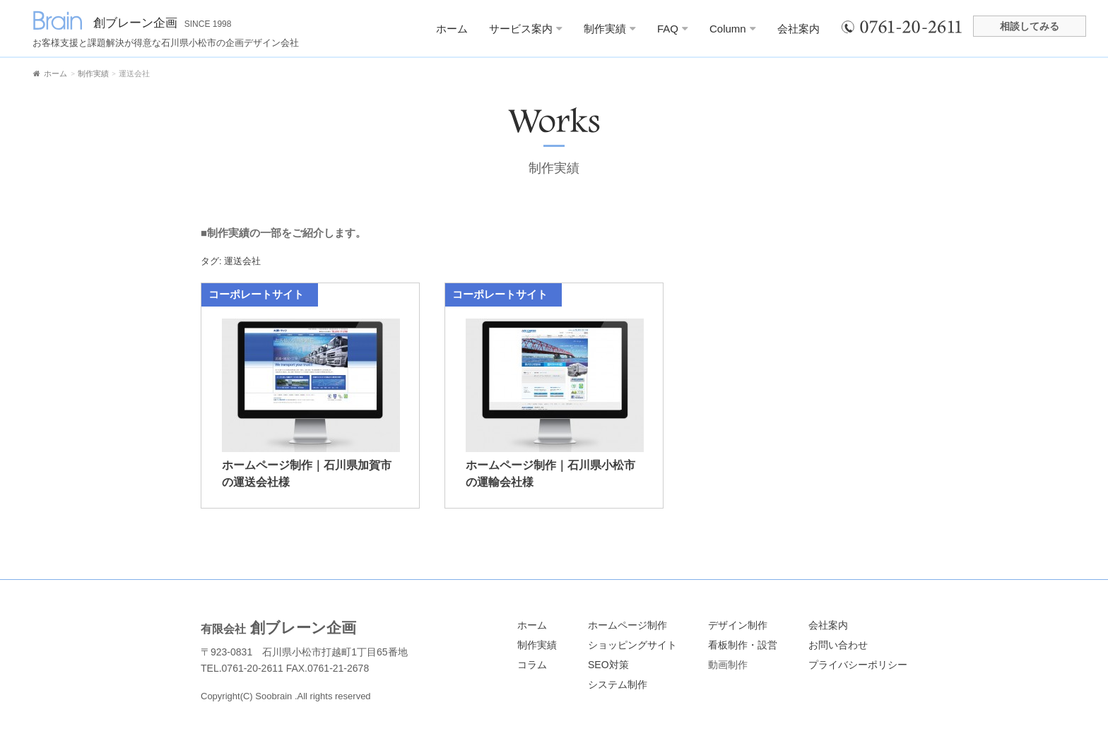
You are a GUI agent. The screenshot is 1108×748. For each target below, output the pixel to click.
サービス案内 (525, 28)
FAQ (672, 28)
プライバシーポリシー (857, 664)
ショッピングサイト (632, 645)
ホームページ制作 (627, 625)
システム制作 (617, 684)
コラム (532, 664)
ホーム (452, 29)
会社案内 (798, 29)
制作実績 (610, 28)
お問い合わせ (838, 645)
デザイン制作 (737, 625)
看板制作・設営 (742, 645)
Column (732, 28)
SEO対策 (608, 664)
